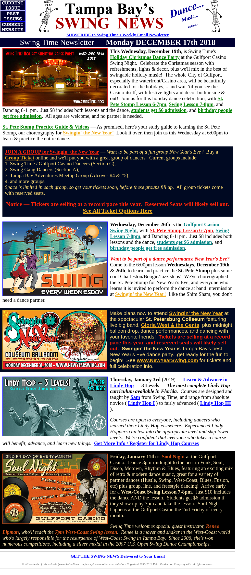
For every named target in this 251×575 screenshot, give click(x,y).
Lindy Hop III (215, 403)
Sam (135, 397)
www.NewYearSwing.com (167, 360)
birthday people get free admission (147, 248)
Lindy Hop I (141, 403)
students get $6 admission (159, 110)
